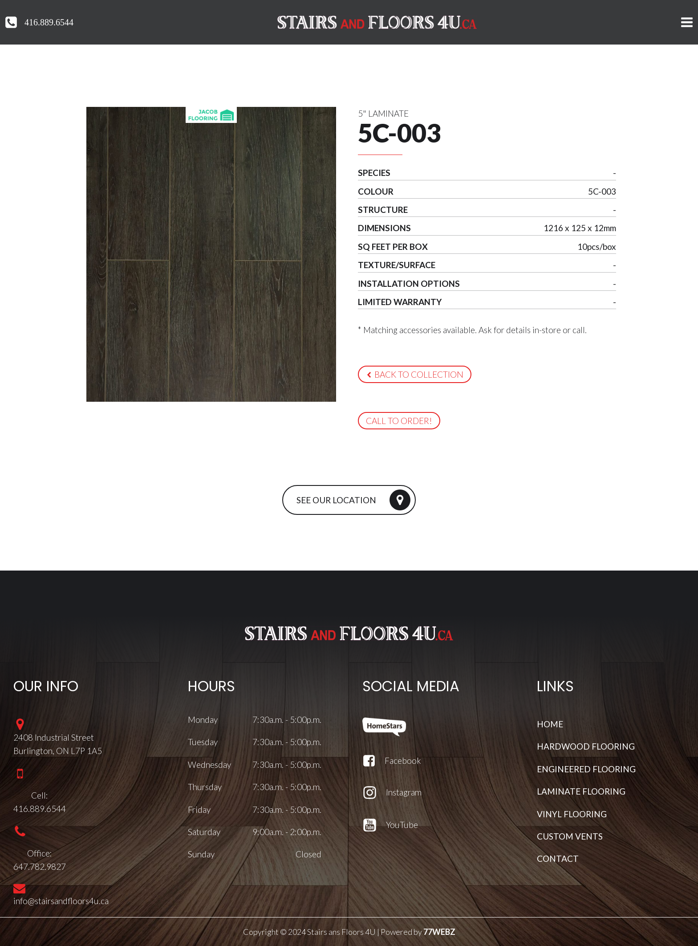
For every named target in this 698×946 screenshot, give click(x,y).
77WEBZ (439, 932)
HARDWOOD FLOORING (586, 746)
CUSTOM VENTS (570, 836)
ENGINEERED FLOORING (586, 769)
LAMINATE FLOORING (581, 791)
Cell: (39, 795)
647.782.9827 (39, 866)
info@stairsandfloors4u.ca (61, 901)
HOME (550, 724)
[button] (414, 374)
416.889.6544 (48, 22)
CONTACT (558, 858)
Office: (39, 853)
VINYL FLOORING (572, 813)
